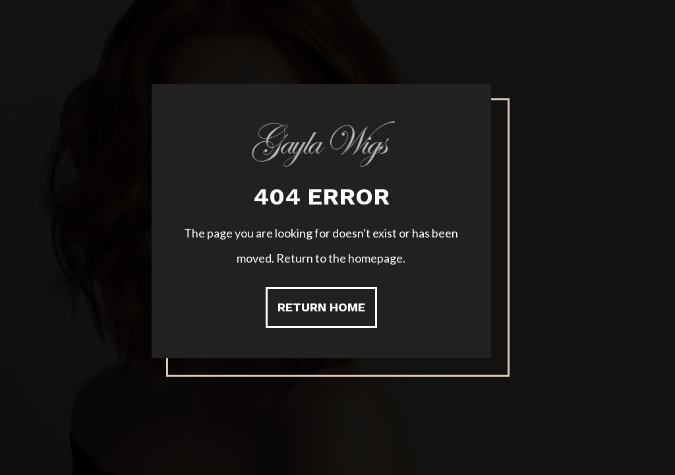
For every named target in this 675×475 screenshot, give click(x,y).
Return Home (321, 307)
